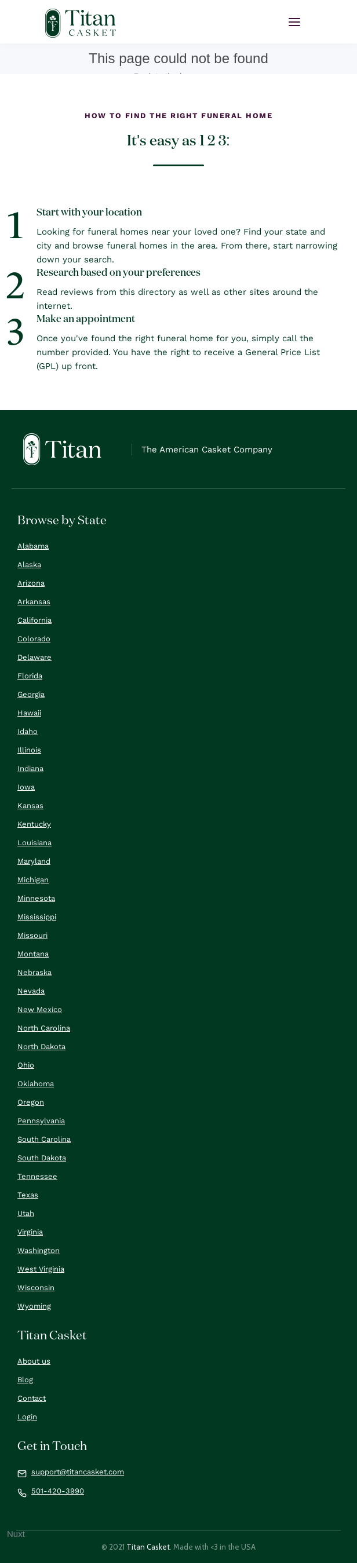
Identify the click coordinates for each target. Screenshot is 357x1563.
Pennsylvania (41, 1120)
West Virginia (40, 1269)
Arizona (31, 583)
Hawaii (29, 713)
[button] (294, 22)
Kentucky (34, 824)
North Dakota (41, 1046)
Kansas (30, 805)
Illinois (29, 750)
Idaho (27, 731)
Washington (38, 1250)
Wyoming (34, 1306)
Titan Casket (148, 1546)
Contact (31, 1398)
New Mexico (39, 1009)
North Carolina (43, 1028)
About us (33, 1361)
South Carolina (44, 1139)
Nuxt (16, 1534)
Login (27, 1416)
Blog (25, 1379)
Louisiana (34, 842)
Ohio (25, 1065)
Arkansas (33, 601)
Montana (33, 954)
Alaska (29, 564)
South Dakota (41, 1157)
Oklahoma (35, 1083)
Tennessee (37, 1176)
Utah (25, 1213)
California (34, 620)
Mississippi (36, 916)
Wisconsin (35, 1287)
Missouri (32, 935)
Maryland (33, 861)
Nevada (31, 991)
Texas (27, 1194)
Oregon (30, 1102)
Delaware (34, 657)
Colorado (33, 638)
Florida (29, 675)
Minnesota (36, 898)
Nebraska (34, 972)
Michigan (33, 879)
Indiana (30, 768)
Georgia (31, 694)
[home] (80, 23)
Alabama (33, 546)
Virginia (30, 1232)
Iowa (26, 787)
